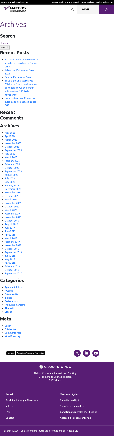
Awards (9, 290)
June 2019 (10, 231)
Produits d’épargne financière (30, 353)
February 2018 (12, 266)
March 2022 (11, 199)
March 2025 (11, 157)
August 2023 (11, 175)
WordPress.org (12, 336)
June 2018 (10, 256)
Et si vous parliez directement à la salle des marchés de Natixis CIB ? (21, 63)
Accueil (9, 394)
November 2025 (13, 143)
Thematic (10, 308)
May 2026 (10, 132)
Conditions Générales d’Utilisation (78, 412)
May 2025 (10, 153)
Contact (10, 418)
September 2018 (13, 252)
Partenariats (11, 301)
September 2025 (13, 150)
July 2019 (10, 227)
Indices (8, 297)
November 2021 (13, 203)
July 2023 (10, 178)
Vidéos (8, 312)
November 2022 (13, 192)
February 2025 (12, 161)
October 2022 (12, 196)
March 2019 (11, 238)
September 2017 (13, 273)
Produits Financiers (15, 304)
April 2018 (10, 263)
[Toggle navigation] (88, 9)
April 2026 (10, 136)
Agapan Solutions (14, 287)
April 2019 (10, 234)
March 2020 (11, 210)
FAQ (8, 412)
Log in (8, 325)
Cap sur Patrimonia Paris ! (18, 77)
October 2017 (12, 270)
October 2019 (12, 220)
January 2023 (12, 185)
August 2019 (11, 224)
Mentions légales (69, 394)
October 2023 (12, 168)
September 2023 (13, 171)
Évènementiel (12, 294)
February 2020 (12, 213)
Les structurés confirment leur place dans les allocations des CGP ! (20, 102)
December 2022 (13, 189)
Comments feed (13, 332)
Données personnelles (72, 406)
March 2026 (11, 139)
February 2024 (12, 164)
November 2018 (13, 245)
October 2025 (12, 146)
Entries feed (11, 329)
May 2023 (10, 182)
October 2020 (12, 206)
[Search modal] (72, 9)
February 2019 (12, 241)
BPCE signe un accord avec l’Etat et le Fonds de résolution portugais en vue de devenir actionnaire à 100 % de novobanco (21, 87)
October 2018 (12, 248)
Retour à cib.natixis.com (14, 2)
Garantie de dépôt (70, 400)
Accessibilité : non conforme (75, 418)
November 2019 (13, 217)
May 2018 (10, 259)
